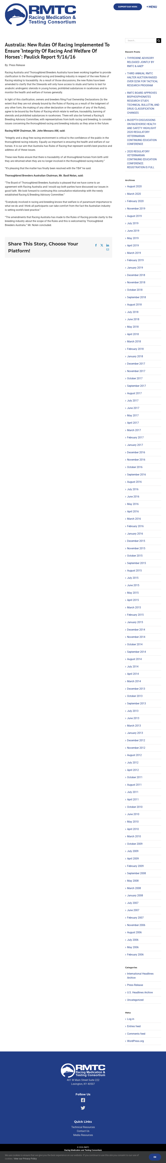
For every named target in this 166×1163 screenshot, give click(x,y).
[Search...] (140, 40)
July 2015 (132, 577)
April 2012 (133, 770)
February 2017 (135, 437)
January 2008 (135, 895)
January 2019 (135, 267)
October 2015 (134, 555)
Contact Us (83, 1131)
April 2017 (133, 422)
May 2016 (133, 504)
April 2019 (133, 245)
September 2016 (136, 474)
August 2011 (134, 784)
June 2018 (133, 319)
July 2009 (132, 851)
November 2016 (136, 459)
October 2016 (134, 467)
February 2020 (135, 201)
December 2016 (136, 452)
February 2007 (135, 917)
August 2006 (134, 932)
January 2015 (135, 622)
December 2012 (136, 740)
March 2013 (134, 725)
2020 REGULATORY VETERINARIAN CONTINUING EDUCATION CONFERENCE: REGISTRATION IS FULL (142, 159)
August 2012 (134, 755)
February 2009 (135, 866)
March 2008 (134, 888)
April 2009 (133, 858)
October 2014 (134, 644)
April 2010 (133, 829)
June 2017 (133, 408)
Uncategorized (135, 999)
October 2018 (134, 289)
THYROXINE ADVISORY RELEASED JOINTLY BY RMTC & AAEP (140, 62)
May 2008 (133, 880)
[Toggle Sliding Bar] (151, 7)
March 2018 (134, 341)
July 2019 (132, 223)
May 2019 (133, 238)
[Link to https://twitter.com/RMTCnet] (83, 1108)
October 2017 (134, 378)
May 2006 (133, 947)
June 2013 (133, 718)
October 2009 (134, 843)
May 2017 (133, 415)
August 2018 (134, 304)
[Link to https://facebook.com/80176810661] (83, 1100)
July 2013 (132, 710)
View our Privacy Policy (25, 1158)
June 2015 (133, 585)
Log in (130, 1019)
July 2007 (132, 902)
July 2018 (132, 312)
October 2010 (134, 806)
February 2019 (135, 260)
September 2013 (136, 703)
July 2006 (132, 939)
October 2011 (134, 777)
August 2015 (134, 570)
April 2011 (133, 799)
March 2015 (134, 607)
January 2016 (135, 533)
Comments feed (136, 1033)
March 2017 (134, 430)
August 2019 (134, 216)
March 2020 (134, 193)
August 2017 (134, 393)
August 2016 (134, 481)
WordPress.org (135, 1041)
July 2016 (132, 489)
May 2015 (133, 592)
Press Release (135, 985)
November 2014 (136, 636)
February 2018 (135, 348)
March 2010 (134, 836)
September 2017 (136, 385)
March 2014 (134, 681)
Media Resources (83, 1135)
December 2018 (136, 275)
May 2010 (133, 821)
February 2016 (135, 526)
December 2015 (136, 540)
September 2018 (136, 297)
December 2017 (136, 363)
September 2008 (136, 873)
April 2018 (133, 334)
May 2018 (133, 326)
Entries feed (134, 1026)
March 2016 (134, 518)
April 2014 (133, 673)
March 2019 (134, 252)
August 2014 (134, 659)
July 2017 (132, 400)
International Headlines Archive (140, 975)
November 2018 (136, 282)
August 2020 (134, 186)
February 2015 (135, 614)
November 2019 (136, 208)
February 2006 (135, 954)
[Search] (158, 40)
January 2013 (135, 732)
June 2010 (133, 814)
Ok (155, 1157)
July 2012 (132, 762)
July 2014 (132, 666)
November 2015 (136, 548)
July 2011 (132, 792)
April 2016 (133, 511)
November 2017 (136, 371)
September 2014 (136, 651)
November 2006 (136, 925)
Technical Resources (83, 1127)
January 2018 (135, 356)
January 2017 (135, 444)
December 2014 (136, 629)
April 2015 (133, 600)
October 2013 (134, 696)
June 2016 (133, 496)
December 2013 (136, 688)
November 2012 (136, 747)
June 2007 (133, 910)
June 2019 (133, 230)
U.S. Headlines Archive (140, 992)
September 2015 (136, 563)
